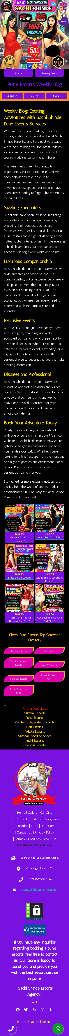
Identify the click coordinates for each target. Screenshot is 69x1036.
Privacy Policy (44, 832)
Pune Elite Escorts (18, 679)
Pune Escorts (49, 651)
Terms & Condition (28, 839)
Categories (51, 819)
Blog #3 (19, 574)
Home (21, 813)
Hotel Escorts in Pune (18, 651)
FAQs (34, 826)
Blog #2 (49, 534)
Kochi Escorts (34, 741)
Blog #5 (19, 614)
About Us (49, 839)
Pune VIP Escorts (49, 665)
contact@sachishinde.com (40, 890)
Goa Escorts (34, 727)
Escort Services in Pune (18, 691)
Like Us (12, 96)
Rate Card (47, 826)
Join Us (18, 73)
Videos (36, 819)
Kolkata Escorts (34, 731)
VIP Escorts (20, 819)
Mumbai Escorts (34, 713)
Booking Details (49, 73)
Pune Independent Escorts (18, 663)
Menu (56, 96)
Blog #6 (49, 614)
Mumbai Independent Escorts (34, 722)
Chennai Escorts (34, 745)
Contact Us (24, 832)
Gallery (34, 96)
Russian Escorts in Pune (49, 677)
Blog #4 (49, 574)
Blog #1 (19, 534)
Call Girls (46, 813)
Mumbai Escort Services (34, 736)
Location (22, 826)
